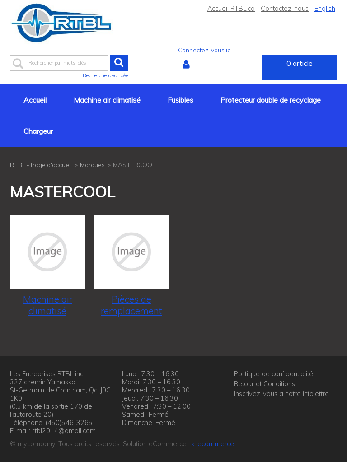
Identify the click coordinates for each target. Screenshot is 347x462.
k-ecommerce (213, 444)
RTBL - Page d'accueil (41, 164)
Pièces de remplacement (131, 305)
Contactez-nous (285, 9)
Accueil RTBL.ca (231, 9)
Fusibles (180, 99)
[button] (299, 67)
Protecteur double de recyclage (270, 99)
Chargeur (38, 130)
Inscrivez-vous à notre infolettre (281, 394)
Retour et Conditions (264, 384)
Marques (92, 164)
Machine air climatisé (107, 99)
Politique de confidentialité (273, 374)
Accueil (35, 99)
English (324, 9)
